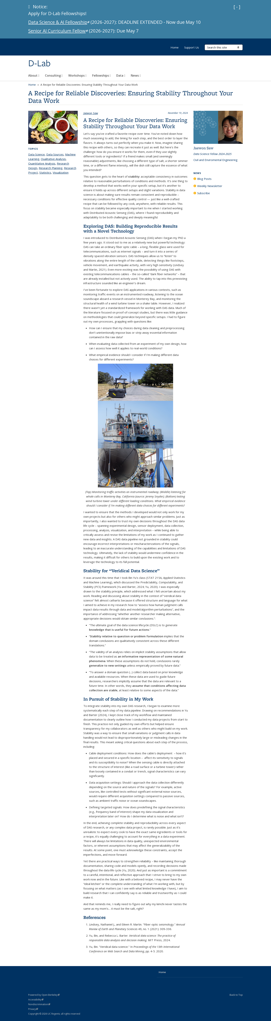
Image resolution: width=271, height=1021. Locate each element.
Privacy (33, 1009)
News (136, 75)
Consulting (54, 75)
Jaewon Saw (90, 113)
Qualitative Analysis (53, 159)
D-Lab (39, 63)
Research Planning (50, 168)
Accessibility (35, 999)
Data (120, 75)
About (33, 75)
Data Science (36, 154)
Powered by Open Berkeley (44, 994)
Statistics (45, 172)
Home (175, 47)
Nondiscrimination (39, 1004)
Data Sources (55, 154)
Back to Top (236, 994)
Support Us (191, 47)
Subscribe (203, 193)
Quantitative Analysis (41, 163)
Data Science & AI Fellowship (58, 22)
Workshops (77, 75)
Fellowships (101, 75)
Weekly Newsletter (209, 186)
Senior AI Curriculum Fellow (58, 31)
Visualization (61, 172)
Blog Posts (204, 179)
